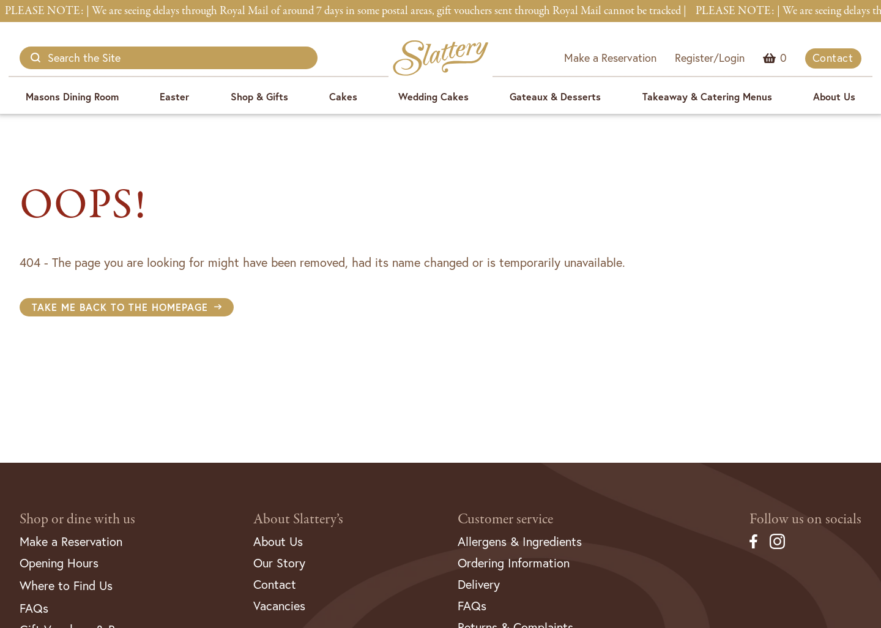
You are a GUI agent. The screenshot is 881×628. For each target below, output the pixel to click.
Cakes (343, 96)
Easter (174, 96)
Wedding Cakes (433, 96)
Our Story (279, 562)
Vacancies (279, 605)
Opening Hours (59, 562)
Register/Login (710, 58)
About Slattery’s (298, 519)
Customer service (505, 519)
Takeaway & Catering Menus (707, 96)
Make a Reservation (610, 58)
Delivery (479, 584)
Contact (832, 58)
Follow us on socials (805, 519)
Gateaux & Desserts (555, 96)
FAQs (34, 608)
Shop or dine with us (77, 519)
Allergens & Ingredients (520, 541)
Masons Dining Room (72, 96)
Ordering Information (514, 562)
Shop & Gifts (259, 96)
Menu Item (783, 58)
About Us (834, 96)
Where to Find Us (66, 585)
